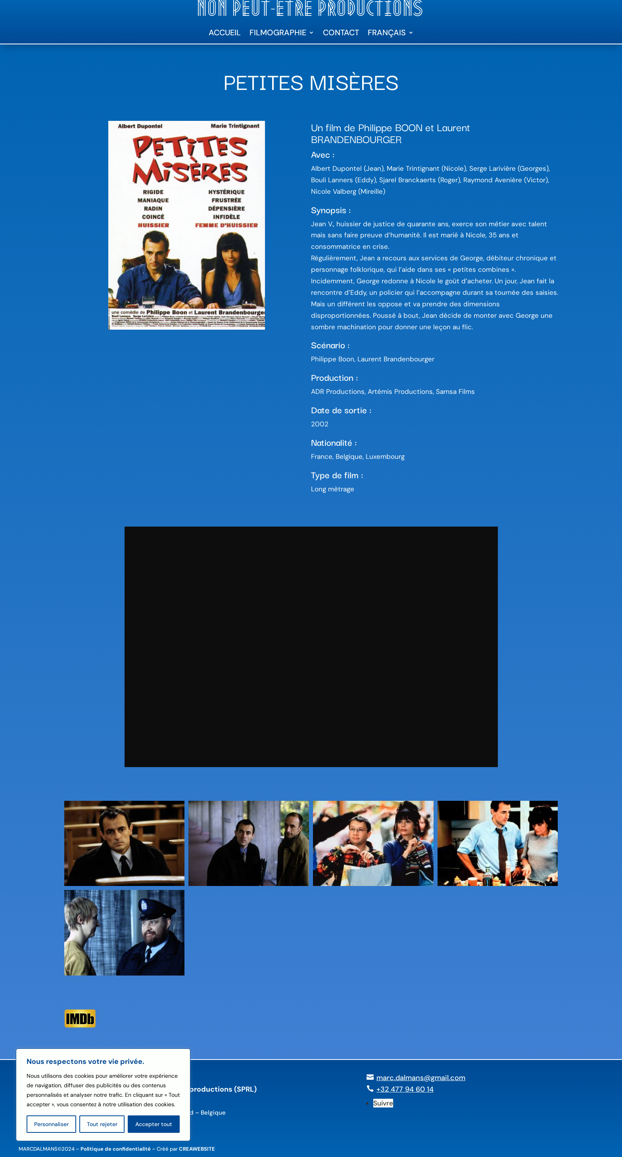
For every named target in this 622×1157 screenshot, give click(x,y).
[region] (103, 1094)
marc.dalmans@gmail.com (420, 1078)
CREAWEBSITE (197, 1149)
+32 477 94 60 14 (405, 1089)
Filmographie (278, 34)
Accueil (225, 34)
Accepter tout (153, 1124)
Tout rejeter (102, 1124)
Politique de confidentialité (116, 1149)
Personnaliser (51, 1124)
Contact (341, 34)
